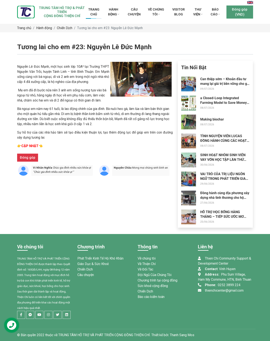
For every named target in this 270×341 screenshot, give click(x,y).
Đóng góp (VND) (239, 11)
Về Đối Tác (145, 269)
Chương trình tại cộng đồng (157, 280)
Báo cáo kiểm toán (151, 297)
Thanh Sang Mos (182, 335)
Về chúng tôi (147, 258)
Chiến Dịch (64, 28)
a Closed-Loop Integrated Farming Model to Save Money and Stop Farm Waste (223, 103)
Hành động (44, 28)
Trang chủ (24, 28)
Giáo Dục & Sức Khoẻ (93, 264)
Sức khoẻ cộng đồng (153, 286)
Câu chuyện (85, 275)
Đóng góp (27, 158)
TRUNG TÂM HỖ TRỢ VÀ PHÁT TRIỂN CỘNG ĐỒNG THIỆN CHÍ (104, 335)
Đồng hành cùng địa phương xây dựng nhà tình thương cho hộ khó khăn (224, 197)
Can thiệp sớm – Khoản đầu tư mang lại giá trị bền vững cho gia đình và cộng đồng (225, 84)
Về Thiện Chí (147, 264)
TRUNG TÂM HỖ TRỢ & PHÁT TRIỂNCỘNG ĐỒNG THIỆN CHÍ (62, 12)
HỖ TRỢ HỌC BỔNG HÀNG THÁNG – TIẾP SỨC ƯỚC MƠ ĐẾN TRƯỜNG (222, 216)
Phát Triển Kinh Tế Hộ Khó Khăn (100, 258)
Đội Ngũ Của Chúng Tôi (154, 275)
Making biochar (212, 119)
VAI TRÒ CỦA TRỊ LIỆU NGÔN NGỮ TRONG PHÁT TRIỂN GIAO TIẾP (224, 178)
